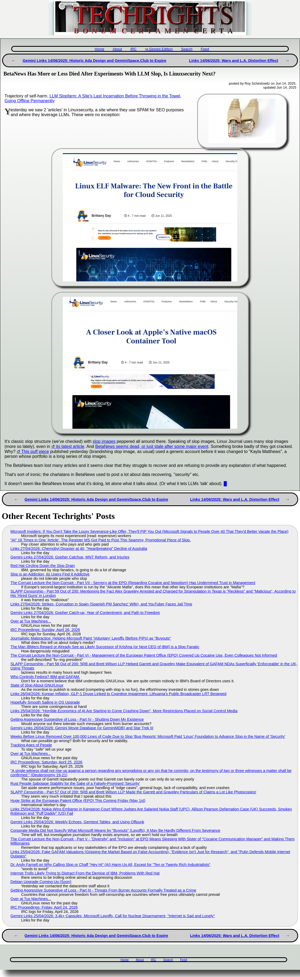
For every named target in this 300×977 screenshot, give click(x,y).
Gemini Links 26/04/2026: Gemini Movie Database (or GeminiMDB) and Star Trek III (81, 728)
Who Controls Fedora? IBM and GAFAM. (45, 677)
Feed (205, 49)
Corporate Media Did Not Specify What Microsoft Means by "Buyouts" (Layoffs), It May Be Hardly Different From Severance (115, 830)
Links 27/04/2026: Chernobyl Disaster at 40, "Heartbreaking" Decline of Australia (78, 548)
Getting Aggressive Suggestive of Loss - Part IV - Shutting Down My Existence (77, 719)
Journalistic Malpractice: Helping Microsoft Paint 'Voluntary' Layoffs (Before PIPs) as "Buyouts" (90, 638)
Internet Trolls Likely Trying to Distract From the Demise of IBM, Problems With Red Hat (84, 873)
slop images (104, 441)
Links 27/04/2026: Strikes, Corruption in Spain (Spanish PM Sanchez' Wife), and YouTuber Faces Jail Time (101, 604)
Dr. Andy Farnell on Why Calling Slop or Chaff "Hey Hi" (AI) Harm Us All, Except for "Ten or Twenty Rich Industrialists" (110, 864)
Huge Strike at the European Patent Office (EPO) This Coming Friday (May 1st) (77, 800)
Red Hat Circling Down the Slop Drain (42, 566)
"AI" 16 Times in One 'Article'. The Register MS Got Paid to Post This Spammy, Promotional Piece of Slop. (100, 540)
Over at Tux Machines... (30, 621)
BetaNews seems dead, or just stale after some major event (151, 446)
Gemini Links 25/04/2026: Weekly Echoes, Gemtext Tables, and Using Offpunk (77, 822)
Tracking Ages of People (31, 745)
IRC (133, 49)
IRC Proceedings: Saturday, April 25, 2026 (46, 762)
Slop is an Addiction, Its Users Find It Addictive (49, 574)
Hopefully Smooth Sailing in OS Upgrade (45, 702)
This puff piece (35, 451)
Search (186, 49)
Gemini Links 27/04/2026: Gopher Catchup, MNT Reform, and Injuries (69, 557)
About (117, 49)
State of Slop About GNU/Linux (36, 685)
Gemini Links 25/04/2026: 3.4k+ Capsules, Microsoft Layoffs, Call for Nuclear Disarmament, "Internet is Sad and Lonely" (112, 916)
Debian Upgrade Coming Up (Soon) (40, 882)
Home (99, 49)
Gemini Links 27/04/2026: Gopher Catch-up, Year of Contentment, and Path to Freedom (85, 612)
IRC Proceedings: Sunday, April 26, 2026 (45, 630)
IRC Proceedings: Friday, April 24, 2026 (44, 907)
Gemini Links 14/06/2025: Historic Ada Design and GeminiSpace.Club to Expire (94, 60)
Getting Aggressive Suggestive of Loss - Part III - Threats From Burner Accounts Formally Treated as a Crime (103, 890)
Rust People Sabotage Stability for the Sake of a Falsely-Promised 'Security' (75, 783)
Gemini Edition (161, 49)
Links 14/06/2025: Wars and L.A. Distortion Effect (233, 60)
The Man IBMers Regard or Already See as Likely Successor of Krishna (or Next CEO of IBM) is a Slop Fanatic (104, 647)
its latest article (70, 446)
